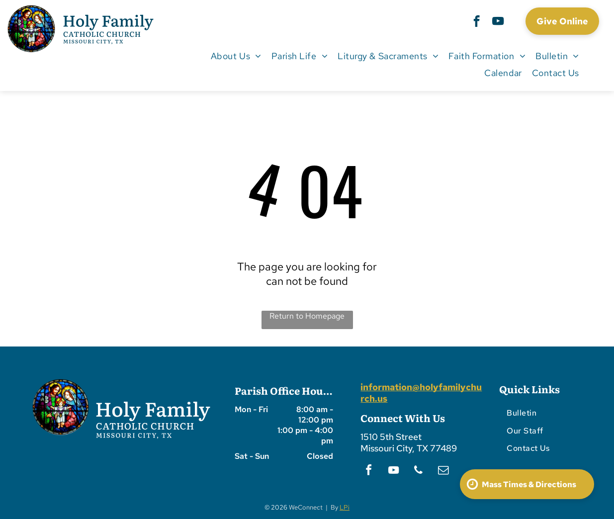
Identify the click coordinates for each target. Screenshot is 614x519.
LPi (345, 507)
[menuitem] (236, 55)
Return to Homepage (307, 316)
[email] (443, 471)
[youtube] (498, 22)
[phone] (418, 471)
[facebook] (476, 22)
